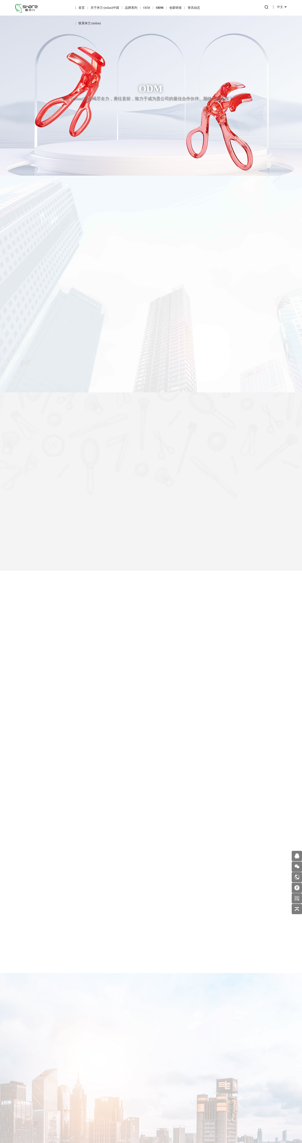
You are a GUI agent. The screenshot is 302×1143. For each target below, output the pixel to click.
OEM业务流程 (81, 1090)
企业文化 (28, 1079)
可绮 (55, 1066)
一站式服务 (108, 1073)
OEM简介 (81, 1057)
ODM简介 (108, 1057)
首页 (81, 7)
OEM (146, 7)
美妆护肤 (161, 1074)
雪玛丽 (54, 1074)
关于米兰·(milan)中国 (105, 7)
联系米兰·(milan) (89, 23)
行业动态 (161, 1057)
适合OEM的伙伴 (81, 1082)
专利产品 (134, 1057)
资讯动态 (194, 7)
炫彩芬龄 (55, 1057)
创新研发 (175, 7)
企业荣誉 (28, 1071)
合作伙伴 (81, 1073)
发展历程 (28, 1096)
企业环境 (28, 1088)
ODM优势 (108, 1082)
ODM (159, 7)
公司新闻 (161, 1066)
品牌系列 (131, 7)
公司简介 (28, 1063)
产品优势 (81, 1065)
